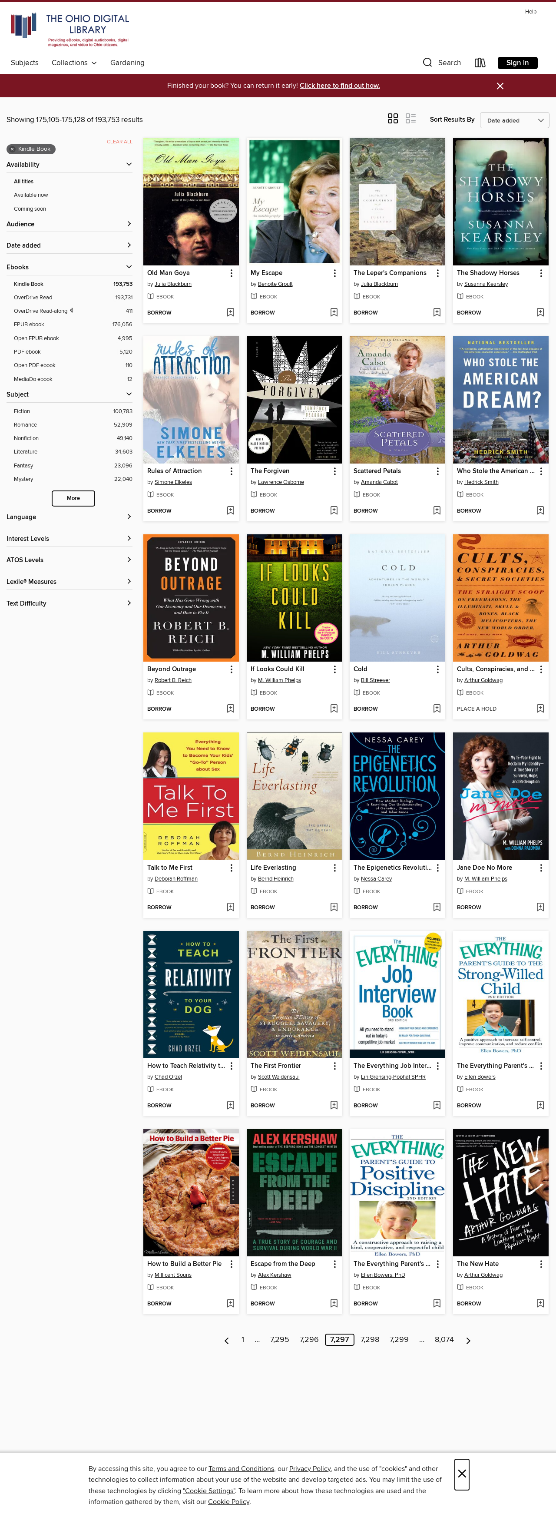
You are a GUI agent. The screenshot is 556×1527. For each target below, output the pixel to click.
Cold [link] (360, 669)
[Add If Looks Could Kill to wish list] (333, 709)
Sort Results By (452, 120)
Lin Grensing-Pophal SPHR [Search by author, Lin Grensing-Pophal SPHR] (393, 1076)
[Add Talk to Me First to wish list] (230, 908)
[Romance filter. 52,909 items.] (73, 425)
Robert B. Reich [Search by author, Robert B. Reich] (173, 680)
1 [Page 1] (243, 1340)
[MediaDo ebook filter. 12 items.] (73, 379)
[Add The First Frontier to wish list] (333, 1106)
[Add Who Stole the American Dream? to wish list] (540, 511)
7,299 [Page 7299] (399, 1340)
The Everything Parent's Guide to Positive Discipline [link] (393, 1264)
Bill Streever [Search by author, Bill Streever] (375, 680)
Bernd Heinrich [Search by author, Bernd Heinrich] (276, 878)
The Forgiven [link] (270, 471)
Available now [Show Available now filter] (31, 195)
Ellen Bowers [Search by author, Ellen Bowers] (480, 1076)
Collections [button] (74, 63)
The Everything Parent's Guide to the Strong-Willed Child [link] (496, 1066)
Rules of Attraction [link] (174, 471)
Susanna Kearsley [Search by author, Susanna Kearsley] (486, 284)
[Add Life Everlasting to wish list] (333, 908)
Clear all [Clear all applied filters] (119, 142)
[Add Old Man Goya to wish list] (230, 313)
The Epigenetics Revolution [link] (393, 868)
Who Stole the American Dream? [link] (496, 471)
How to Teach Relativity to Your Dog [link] (187, 1066)
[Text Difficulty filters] (69, 604)
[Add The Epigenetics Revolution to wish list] (436, 908)
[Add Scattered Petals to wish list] (436, 511)
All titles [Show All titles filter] (23, 181)
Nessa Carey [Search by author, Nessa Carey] (376, 878)
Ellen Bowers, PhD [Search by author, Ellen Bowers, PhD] (383, 1275)
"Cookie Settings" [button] (209, 1491)
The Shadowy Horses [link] (488, 273)
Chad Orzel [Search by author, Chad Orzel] (168, 1076)
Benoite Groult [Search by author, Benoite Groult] (275, 284)
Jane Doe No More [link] (484, 868)
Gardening (127, 63)
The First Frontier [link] (276, 1066)
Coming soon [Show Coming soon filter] (30, 208)
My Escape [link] (266, 273)
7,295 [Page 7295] (279, 1340)
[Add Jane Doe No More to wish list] (540, 908)
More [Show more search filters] (73, 498)
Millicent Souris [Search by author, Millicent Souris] (173, 1275)
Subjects (25, 63)
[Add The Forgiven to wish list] (333, 511)
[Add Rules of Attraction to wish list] (230, 511)
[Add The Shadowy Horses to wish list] (540, 313)
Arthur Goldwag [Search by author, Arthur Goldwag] (483, 680)
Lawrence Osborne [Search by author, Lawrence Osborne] (281, 482)
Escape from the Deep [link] (283, 1264)
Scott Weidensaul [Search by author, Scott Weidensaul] (279, 1076)
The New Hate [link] (478, 1264)
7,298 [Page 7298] (370, 1340)
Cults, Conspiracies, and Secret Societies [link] (496, 669)
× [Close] (462, 1475)
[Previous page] (226, 1340)
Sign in (517, 63)
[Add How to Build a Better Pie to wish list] (230, 1304)
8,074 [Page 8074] (444, 1340)
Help (530, 12)
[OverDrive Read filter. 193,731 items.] (73, 297)
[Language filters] (69, 517)
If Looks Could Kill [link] (277, 669)
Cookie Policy (228, 1501)
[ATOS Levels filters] (69, 560)
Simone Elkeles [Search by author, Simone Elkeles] (173, 482)
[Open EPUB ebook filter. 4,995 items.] (73, 338)
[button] (440, 64)
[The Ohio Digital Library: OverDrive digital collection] (70, 30)
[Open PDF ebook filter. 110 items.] (73, 365)
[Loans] (480, 64)
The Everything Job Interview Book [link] (393, 1066)
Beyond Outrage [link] (171, 669)
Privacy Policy (310, 1468)
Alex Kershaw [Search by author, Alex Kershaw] (274, 1275)
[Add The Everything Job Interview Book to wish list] (436, 1106)
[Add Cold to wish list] (436, 709)
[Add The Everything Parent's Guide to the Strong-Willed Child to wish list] (540, 1106)
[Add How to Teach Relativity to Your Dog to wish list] (230, 1106)
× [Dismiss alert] (500, 86)
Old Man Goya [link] (168, 273)
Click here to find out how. (340, 85)
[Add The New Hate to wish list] (540, 1304)
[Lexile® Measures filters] (69, 582)
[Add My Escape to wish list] (333, 313)
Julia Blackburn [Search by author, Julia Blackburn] (173, 284)
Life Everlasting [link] (273, 868)
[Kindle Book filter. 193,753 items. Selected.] (73, 284)
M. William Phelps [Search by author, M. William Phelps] (279, 680)
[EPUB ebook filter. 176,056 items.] (73, 324)
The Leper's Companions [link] (390, 273)
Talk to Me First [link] (169, 868)
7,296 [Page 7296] (309, 1340)
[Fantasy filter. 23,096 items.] (73, 465)
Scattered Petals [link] (377, 471)
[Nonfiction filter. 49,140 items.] (73, 438)
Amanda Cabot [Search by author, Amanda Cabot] (379, 482)
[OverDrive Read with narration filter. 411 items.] (73, 311)
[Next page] (468, 1340)
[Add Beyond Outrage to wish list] (230, 709)
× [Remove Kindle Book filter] (12, 149)
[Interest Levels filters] (69, 539)
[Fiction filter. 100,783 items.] (73, 411)
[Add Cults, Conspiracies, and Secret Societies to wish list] (540, 709)
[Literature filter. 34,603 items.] (73, 452)
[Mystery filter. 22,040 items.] (73, 479)
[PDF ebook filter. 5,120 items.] (73, 352)
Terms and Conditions (241, 1468)
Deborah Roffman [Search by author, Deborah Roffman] (176, 878)
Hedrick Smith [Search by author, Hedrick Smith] (481, 482)
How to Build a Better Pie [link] (184, 1264)
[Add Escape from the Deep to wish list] (333, 1304)
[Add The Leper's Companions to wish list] (436, 313)
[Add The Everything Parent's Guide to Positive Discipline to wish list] (436, 1304)
